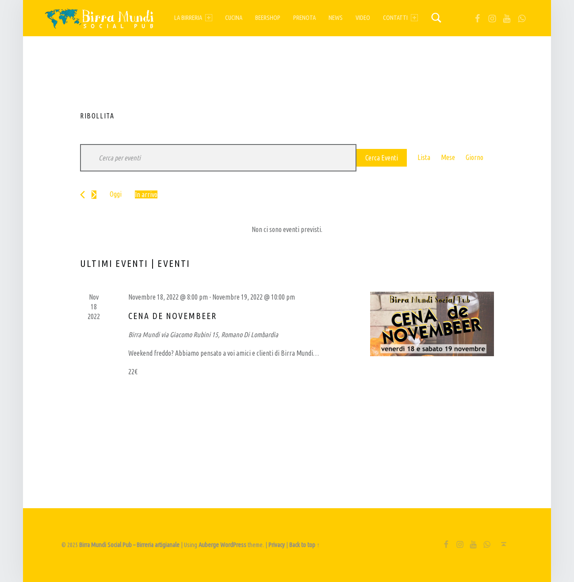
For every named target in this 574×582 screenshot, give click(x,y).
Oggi (116, 194)
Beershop (267, 17)
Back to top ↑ (304, 544)
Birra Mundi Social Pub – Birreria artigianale (129, 544)
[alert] (287, 230)
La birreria (193, 17)
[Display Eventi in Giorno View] (474, 157)
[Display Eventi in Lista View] (423, 157)
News (336, 17)
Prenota (304, 17)
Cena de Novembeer (172, 316)
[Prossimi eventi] (94, 194)
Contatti (400, 17)
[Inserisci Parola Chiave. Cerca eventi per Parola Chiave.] (218, 157)
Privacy (276, 544)
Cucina (233, 17)
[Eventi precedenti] (82, 194)
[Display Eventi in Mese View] (448, 157)
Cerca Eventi (381, 158)
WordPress (233, 544)
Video (363, 17)
